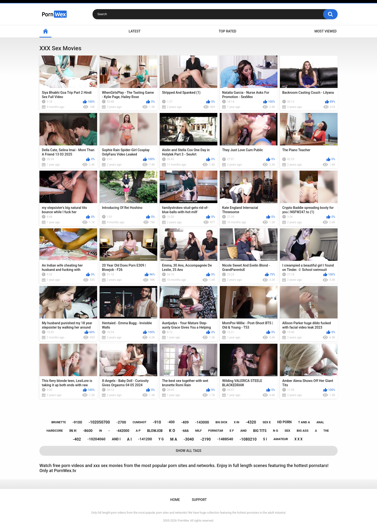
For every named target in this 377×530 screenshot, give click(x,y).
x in (236, 422)
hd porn (284, 422)
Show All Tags (188, 451)
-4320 (251, 422)
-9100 (77, 422)
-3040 (188, 439)
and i (116, 439)
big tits (259, 431)
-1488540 (225, 439)
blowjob (155, 431)
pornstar (215, 430)
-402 (77, 439)
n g (275, 430)
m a (173, 439)
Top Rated (227, 31)
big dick (221, 422)
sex (287, 430)
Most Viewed (325, 31)
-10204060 (97, 439)
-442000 (122, 431)
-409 (185, 422)
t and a (304, 422)
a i (129, 439)
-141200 (145, 439)
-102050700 (99, 422)
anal (320, 422)
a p (138, 430)
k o (172, 430)
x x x (299, 439)
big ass (302, 430)
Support (199, 500)
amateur (280, 439)
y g (161, 439)
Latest (135, 31)
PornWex (183, 520)
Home (45, 31)
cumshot (139, 422)
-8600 (88, 431)
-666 (185, 431)
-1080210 (248, 439)
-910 (157, 422)
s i (265, 439)
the (326, 430)
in (100, 430)
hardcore (54, 430)
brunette (58, 422)
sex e (267, 422)
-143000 (202, 422)
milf (198, 430)
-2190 (205, 439)
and (243, 430)
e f (232, 430)
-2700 (121, 422)
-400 (171, 422)
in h (72, 431)
